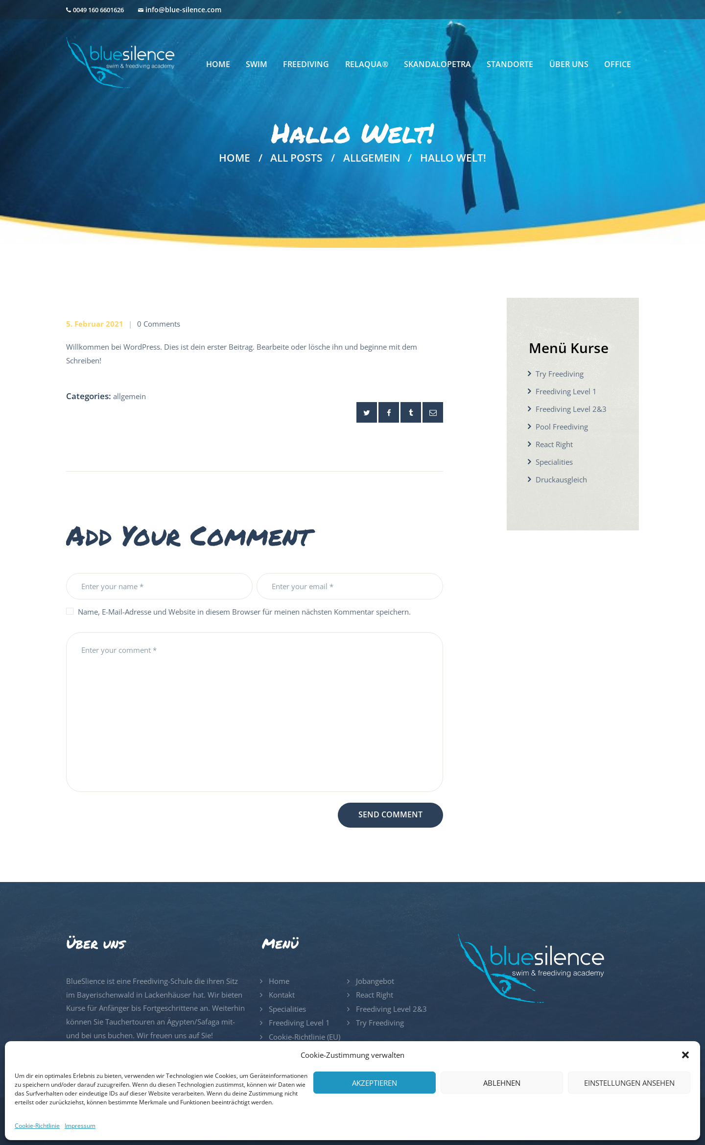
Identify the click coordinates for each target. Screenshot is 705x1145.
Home (234, 158)
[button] (685, 1055)
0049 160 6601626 (98, 9)
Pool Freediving (562, 426)
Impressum (80, 1125)
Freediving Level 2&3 (571, 409)
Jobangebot (375, 981)
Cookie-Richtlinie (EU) (304, 1037)
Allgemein (371, 158)
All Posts (296, 158)
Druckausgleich (561, 479)
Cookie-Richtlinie (37, 1125)
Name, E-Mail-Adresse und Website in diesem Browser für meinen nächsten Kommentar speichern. (244, 612)
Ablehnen (501, 1083)
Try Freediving (560, 374)
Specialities (554, 462)
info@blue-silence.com (183, 9)
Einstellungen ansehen (629, 1083)
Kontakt (282, 995)
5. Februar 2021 (94, 324)
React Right (554, 444)
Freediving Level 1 (566, 391)
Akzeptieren (374, 1083)
